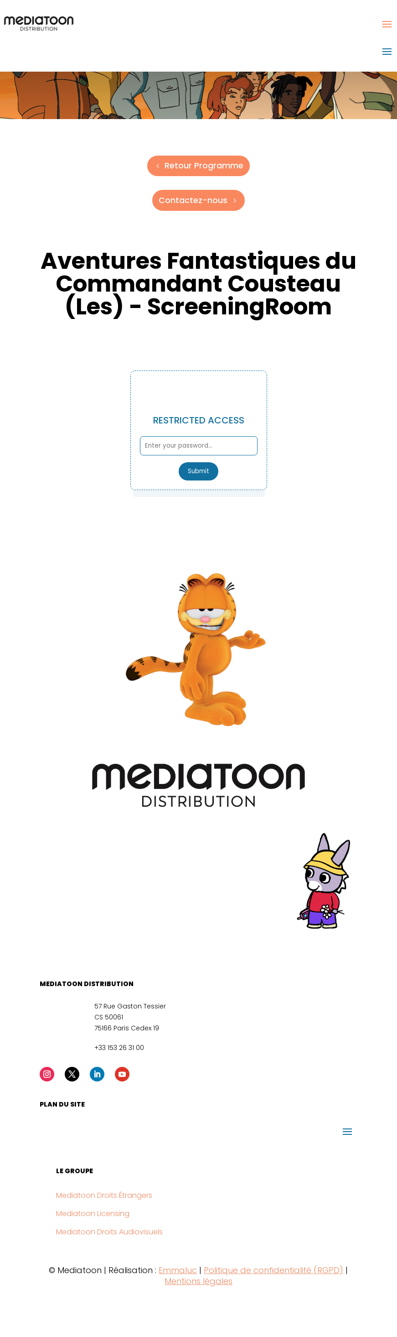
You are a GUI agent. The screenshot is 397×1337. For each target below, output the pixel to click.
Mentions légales (198, 1281)
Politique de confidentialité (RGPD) (273, 1270)
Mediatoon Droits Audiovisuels (109, 1232)
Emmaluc (178, 1270)
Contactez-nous (193, 200)
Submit (198, 471)
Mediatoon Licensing (92, 1213)
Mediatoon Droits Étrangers (104, 1195)
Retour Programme (204, 165)
